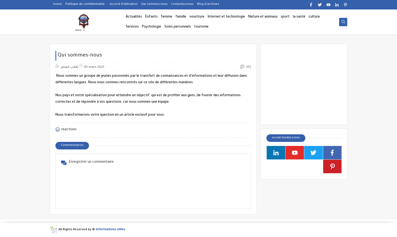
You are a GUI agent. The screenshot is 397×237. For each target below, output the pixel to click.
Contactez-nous (182, 4)
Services (132, 27)
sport (285, 17)
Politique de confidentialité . (85, 4)
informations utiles (110, 230)
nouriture (197, 17)
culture (314, 17)
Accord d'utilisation (124, 4)
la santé (299, 17)
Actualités (134, 17)
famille (181, 17)
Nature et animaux (262, 17)
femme (166, 17)
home (57, 4)
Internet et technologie (226, 17)
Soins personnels (177, 27)
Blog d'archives (208, 4)
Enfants (151, 17)
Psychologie (151, 27)
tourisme (201, 27)
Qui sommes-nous (154, 4)
